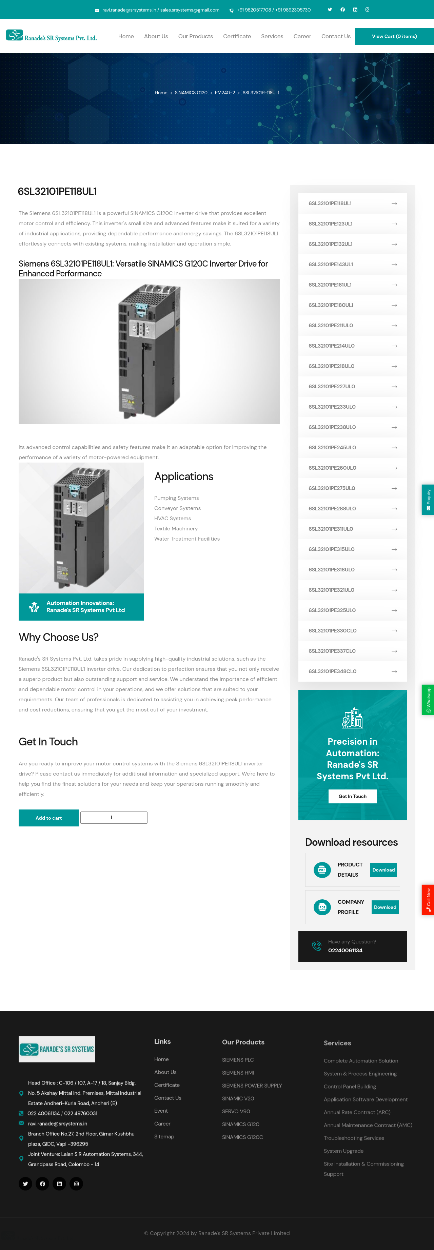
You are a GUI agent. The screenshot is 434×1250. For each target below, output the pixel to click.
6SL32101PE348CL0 (353, 671)
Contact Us (336, 36)
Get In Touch (353, 796)
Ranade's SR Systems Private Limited (244, 1233)
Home (126, 36)
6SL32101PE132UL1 (353, 244)
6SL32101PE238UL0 (353, 427)
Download (384, 870)
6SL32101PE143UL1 (353, 264)
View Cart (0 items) (394, 36)
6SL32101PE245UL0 (353, 447)
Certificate (237, 36)
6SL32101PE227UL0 (353, 386)
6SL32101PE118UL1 (353, 203)
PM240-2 (225, 93)
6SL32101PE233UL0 (353, 406)
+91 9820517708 (254, 10)
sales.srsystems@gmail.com (189, 10)
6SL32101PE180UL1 (353, 305)
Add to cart (49, 818)
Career (302, 36)
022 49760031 (80, 1119)
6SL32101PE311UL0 (353, 528)
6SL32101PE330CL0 (353, 630)
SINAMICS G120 (191, 93)
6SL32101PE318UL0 (353, 569)
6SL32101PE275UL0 (353, 488)
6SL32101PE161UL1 (353, 284)
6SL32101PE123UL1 (353, 223)
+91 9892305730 (293, 10)
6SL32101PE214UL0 (353, 345)
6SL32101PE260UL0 (353, 467)
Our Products (195, 36)
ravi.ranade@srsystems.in (129, 10)
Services (272, 36)
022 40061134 (44, 1119)
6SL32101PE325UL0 (353, 610)
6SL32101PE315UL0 (353, 549)
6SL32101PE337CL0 (353, 651)
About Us (156, 36)
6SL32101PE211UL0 (353, 325)
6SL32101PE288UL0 (353, 508)
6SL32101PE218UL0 (353, 366)
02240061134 (345, 950)
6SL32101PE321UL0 (353, 589)
